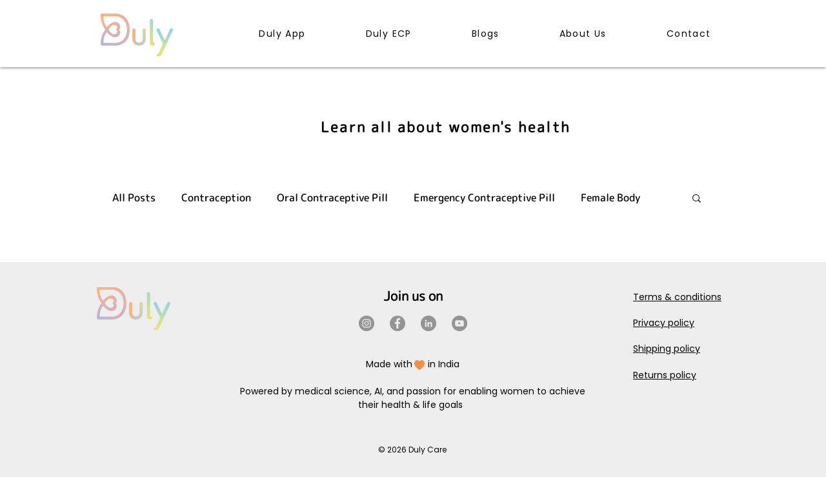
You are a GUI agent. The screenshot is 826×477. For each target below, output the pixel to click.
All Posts (134, 197)
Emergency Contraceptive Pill (484, 197)
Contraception (216, 197)
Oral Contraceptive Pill (332, 197)
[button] (696, 199)
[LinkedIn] (428, 323)
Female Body (610, 197)
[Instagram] (366, 323)
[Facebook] (397, 323)
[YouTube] (459, 323)
